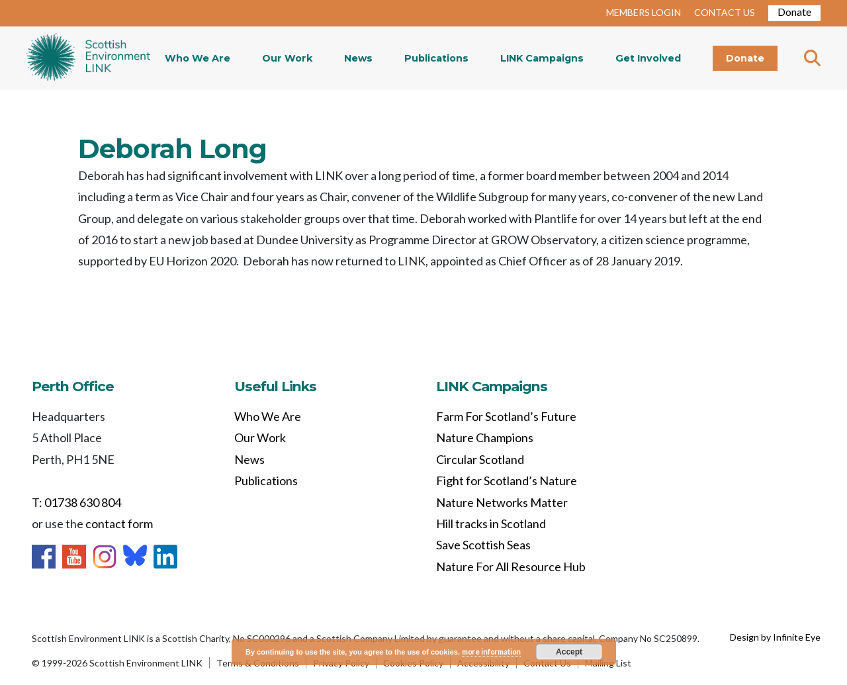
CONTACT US (724, 12)
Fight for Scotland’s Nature (506, 480)
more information (491, 651)
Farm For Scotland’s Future (506, 416)
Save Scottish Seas (483, 544)
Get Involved (648, 58)
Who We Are (197, 58)
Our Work (287, 58)
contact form (119, 523)
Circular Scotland (480, 459)
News (358, 58)
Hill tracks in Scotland (491, 523)
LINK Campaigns (542, 58)
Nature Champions (484, 437)
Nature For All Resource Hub (511, 566)
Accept (569, 652)
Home (88, 58)
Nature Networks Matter (502, 502)
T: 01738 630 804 (76, 502)
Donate (794, 11)
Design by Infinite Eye (775, 637)
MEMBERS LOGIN (643, 12)
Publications (436, 58)
